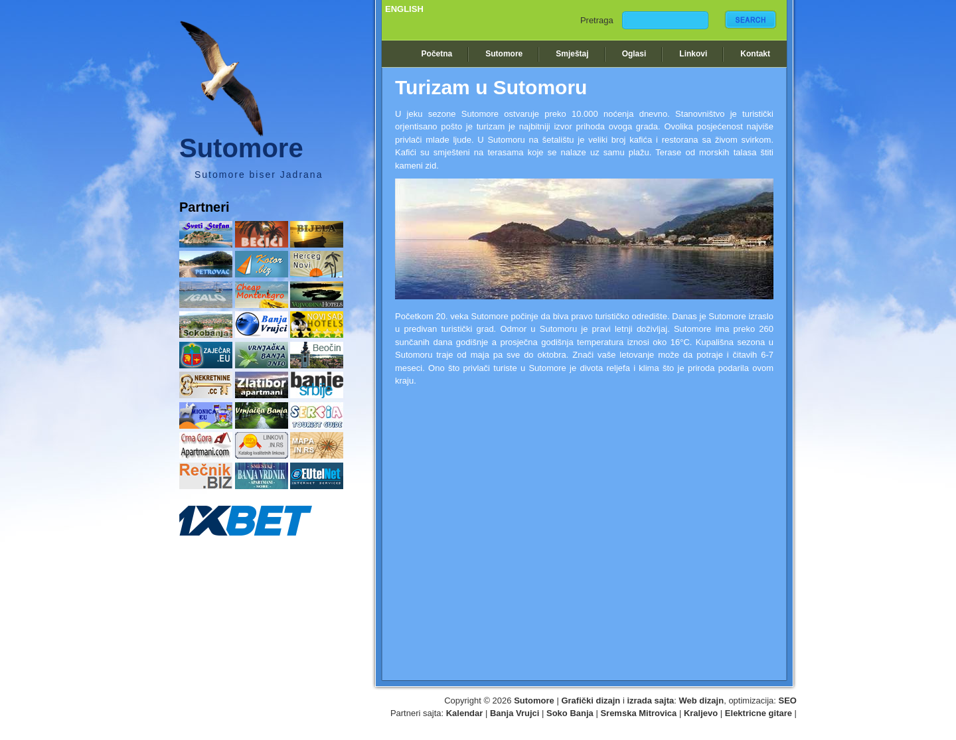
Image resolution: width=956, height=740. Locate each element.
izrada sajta (650, 700)
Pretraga (596, 20)
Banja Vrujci (514, 713)
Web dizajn (701, 700)
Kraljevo (701, 713)
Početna (437, 53)
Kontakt (755, 53)
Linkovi (693, 53)
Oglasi (634, 53)
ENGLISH (404, 9)
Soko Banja (570, 713)
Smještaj (572, 53)
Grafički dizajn (590, 700)
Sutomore (503, 53)
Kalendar (464, 713)
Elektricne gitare (758, 713)
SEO (788, 700)
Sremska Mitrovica (638, 713)
